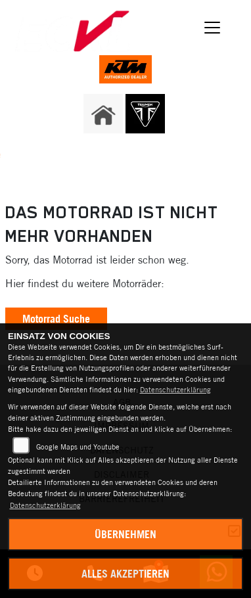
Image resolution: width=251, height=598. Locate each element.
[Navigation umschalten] (212, 27)
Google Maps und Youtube (78, 446)
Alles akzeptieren (125, 573)
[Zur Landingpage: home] (103, 113)
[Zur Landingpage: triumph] (145, 113)
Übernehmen (125, 534)
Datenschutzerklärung (175, 389)
